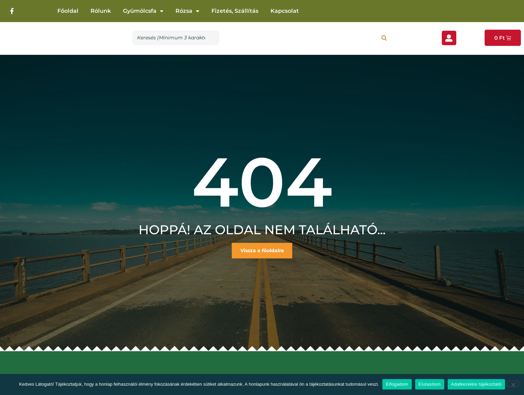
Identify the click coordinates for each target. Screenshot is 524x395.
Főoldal (67, 11)
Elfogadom (397, 384)
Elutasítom (430, 384)
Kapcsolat (284, 11)
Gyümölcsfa (143, 11)
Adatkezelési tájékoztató (476, 384)
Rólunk (100, 11)
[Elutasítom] (513, 384)
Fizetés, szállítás (234, 11)
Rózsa (187, 11)
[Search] (384, 38)
